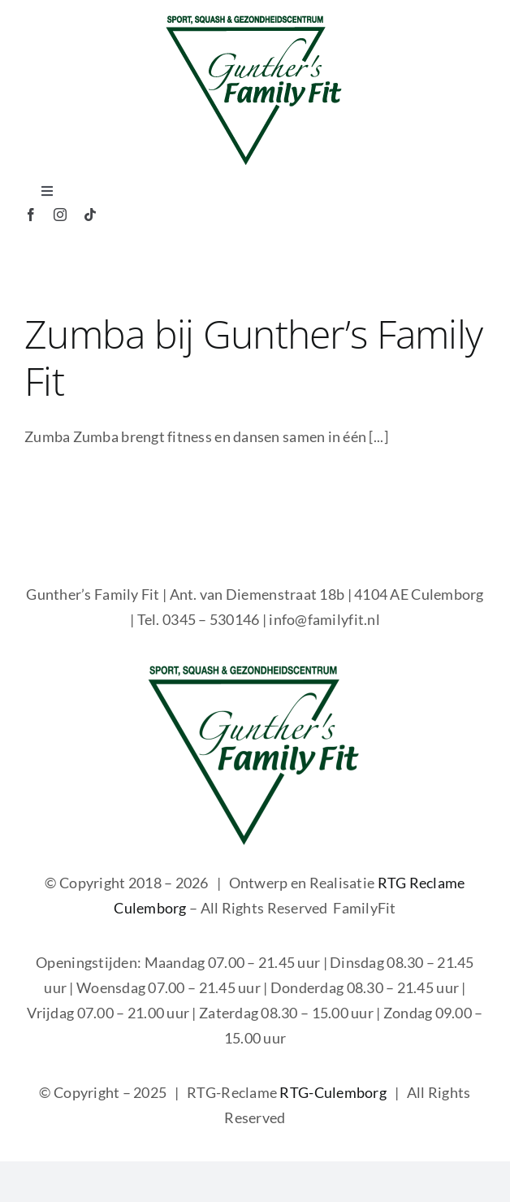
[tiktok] (90, 214)
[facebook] (30, 214)
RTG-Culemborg (333, 1092)
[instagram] (60, 214)
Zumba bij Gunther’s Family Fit (253, 357)
